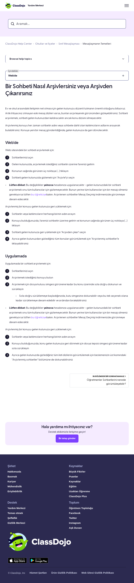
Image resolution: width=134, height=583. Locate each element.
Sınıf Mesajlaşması (68, 43)
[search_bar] (67, 24)
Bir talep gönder (67, 439)
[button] (67, 59)
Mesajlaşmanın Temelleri (97, 43)
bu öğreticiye (38, 194)
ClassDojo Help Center (18, 43)
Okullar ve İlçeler (45, 43)
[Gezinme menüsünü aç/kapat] (126, 5)
